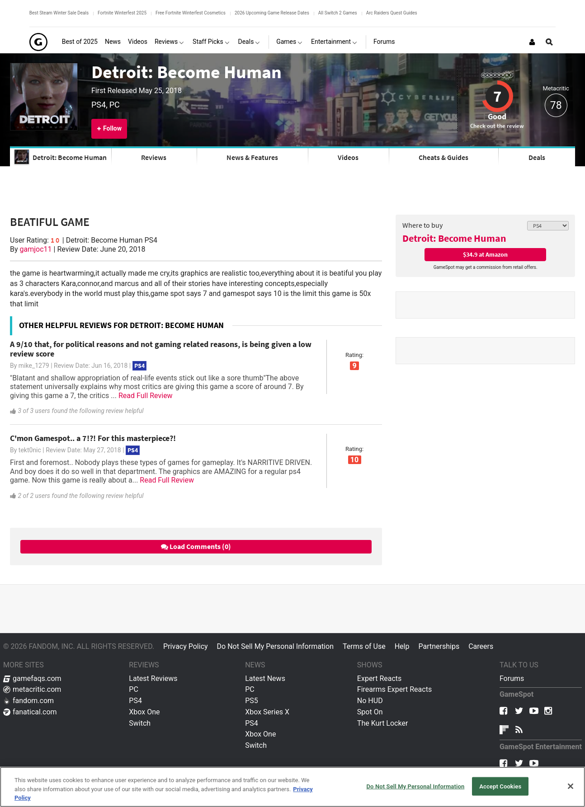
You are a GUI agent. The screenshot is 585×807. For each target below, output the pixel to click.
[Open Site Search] (549, 42)
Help (402, 646)
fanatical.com (30, 712)
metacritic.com (32, 689)
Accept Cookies (500, 786)
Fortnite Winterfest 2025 (122, 12)
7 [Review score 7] (497, 96)
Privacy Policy (185, 646)
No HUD (370, 700)
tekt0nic (30, 450)
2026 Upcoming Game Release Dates (272, 12)
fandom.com (28, 700)
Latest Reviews (153, 678)
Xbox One (144, 712)
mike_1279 (34, 365)
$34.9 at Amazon (485, 254)
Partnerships (438, 646)
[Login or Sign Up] (532, 42)
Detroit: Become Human (186, 72)
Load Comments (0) (196, 546)
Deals (536, 157)
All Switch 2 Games (337, 12)
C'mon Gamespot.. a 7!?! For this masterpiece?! (93, 438)
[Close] (570, 786)
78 (556, 105)
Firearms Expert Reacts (394, 689)
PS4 (135, 700)
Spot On (370, 712)
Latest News (265, 678)
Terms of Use (364, 646)
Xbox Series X (267, 712)
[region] (292, 787)
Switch (140, 723)
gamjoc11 (36, 249)
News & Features (252, 157)
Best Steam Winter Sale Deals (59, 12)
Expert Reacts (379, 678)
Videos (348, 157)
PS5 (251, 700)
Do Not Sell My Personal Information (275, 646)
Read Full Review (145, 395)
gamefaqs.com (32, 678)
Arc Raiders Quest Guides (391, 12)
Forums (512, 678)
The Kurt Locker (382, 723)
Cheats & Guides (443, 157)
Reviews (153, 157)
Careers (480, 646)
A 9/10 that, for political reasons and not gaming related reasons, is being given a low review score (160, 349)
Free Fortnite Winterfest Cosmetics (191, 12)
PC (133, 689)
